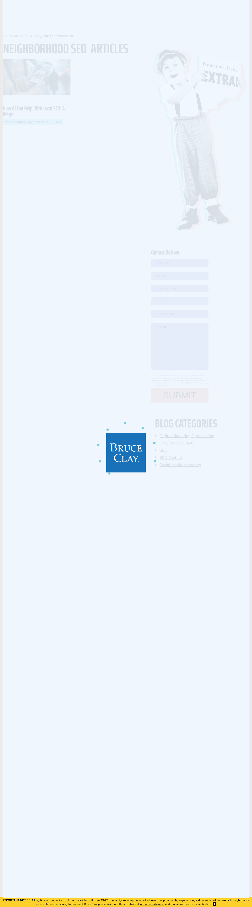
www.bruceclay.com (152, 904)
